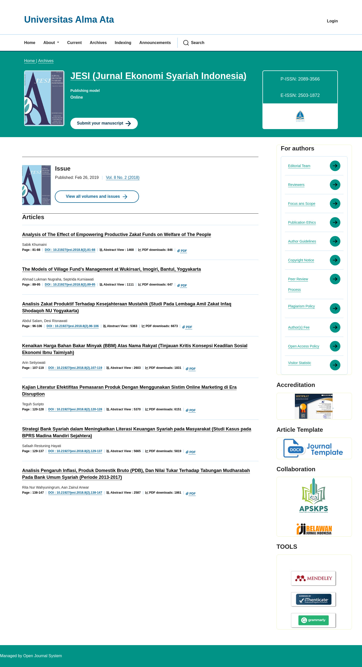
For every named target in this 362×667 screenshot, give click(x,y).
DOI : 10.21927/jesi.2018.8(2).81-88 (70, 250)
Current (74, 43)
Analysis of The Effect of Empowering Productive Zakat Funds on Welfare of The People (116, 234)
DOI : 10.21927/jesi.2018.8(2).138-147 (75, 492)
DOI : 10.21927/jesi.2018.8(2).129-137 (75, 451)
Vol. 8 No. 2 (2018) (123, 177)
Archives (98, 43)
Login (332, 21)
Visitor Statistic (299, 363)
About (49, 43)
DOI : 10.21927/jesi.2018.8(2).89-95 (70, 284)
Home (29, 43)
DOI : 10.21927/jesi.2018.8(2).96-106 (73, 326)
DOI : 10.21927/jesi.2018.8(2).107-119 (75, 368)
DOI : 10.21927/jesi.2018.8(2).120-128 (75, 409)
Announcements (155, 43)
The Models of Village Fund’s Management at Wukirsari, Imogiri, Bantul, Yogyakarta (111, 269)
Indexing (123, 43)
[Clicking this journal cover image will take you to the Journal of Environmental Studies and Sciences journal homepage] (44, 98)
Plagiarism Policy (301, 306)
